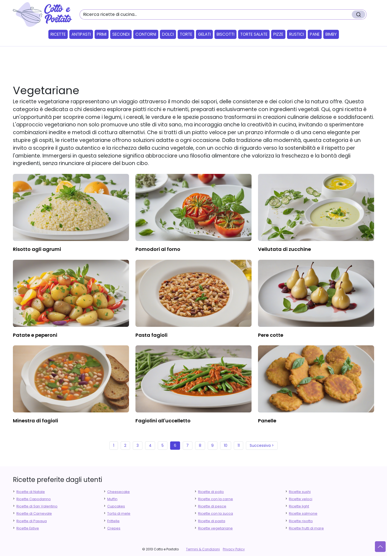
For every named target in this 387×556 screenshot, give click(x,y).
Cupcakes (116, 506)
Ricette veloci (300, 499)
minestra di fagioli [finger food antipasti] (35, 420)
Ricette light (299, 506)
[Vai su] (380, 546)
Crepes (113, 528)
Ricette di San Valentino (37, 506)
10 (225, 445)
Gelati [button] (204, 34)
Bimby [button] (331, 34)
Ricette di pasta (211, 521)
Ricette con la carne (215, 499)
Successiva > (262, 445)
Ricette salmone (303, 513)
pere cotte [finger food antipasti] (270, 335)
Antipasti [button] (81, 34)
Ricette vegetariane (215, 528)
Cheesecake (118, 491)
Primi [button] (101, 34)
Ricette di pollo (211, 491)
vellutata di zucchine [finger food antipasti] (284, 249)
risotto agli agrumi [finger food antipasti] (37, 249)
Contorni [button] (145, 34)
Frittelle (113, 521)
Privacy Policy (234, 549)
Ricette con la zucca (215, 513)
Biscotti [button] (225, 34)
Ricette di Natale (30, 491)
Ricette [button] (58, 34)
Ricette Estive (27, 528)
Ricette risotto (301, 521)
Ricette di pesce (212, 506)
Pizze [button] (278, 34)
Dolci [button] (168, 34)
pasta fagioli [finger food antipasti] (151, 335)
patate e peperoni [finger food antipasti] (35, 335)
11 (239, 445)
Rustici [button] (296, 34)
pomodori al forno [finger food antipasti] (157, 249)
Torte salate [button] (253, 34)
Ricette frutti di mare (306, 528)
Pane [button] (315, 34)
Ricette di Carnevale (34, 513)
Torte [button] (186, 34)
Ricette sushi (300, 491)
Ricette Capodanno (33, 499)
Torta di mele (118, 513)
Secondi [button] (121, 34)
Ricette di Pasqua (31, 521)
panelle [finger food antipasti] (267, 420)
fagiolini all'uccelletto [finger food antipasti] (163, 420)
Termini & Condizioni (203, 549)
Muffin (112, 499)
